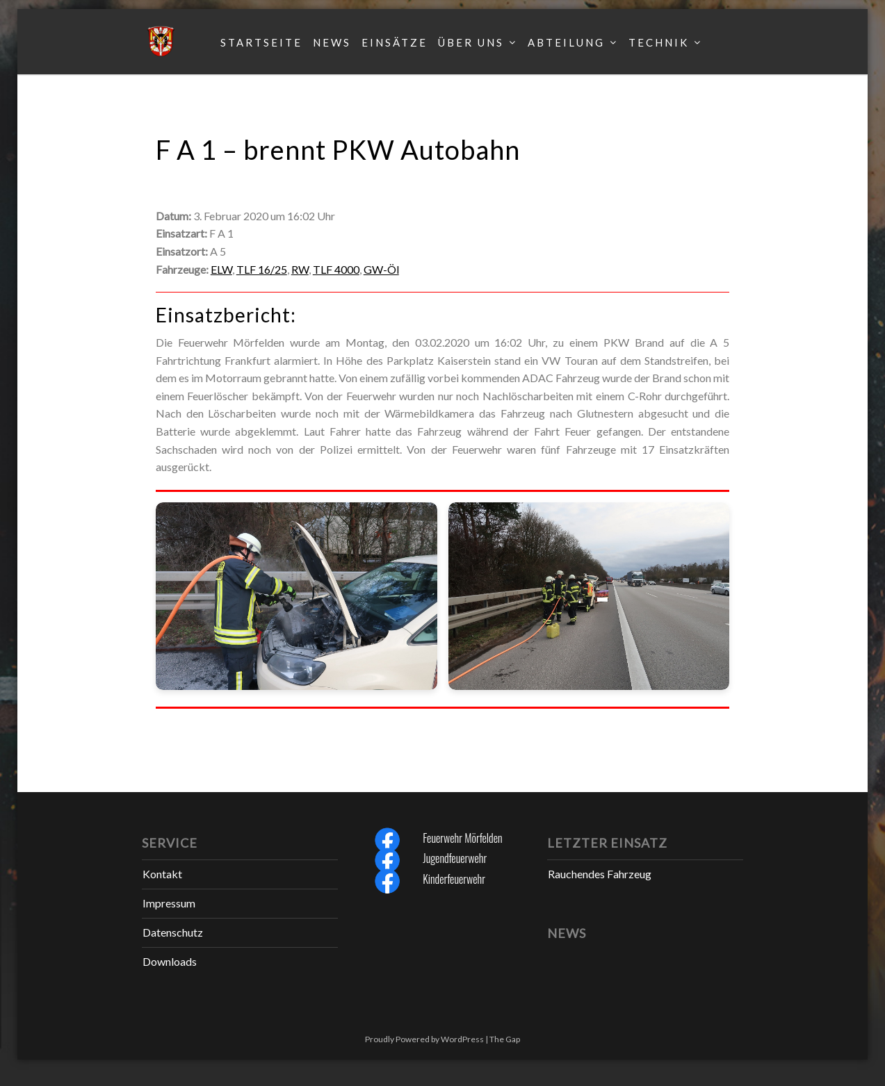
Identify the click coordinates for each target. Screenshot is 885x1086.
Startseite (261, 42)
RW (300, 269)
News (332, 42)
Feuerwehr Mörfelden (462, 838)
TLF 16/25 (261, 269)
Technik (658, 42)
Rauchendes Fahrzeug (599, 873)
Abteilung (566, 42)
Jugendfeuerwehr (455, 858)
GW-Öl (381, 269)
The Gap (504, 1039)
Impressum (169, 903)
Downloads (170, 961)
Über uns (471, 42)
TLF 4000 (336, 269)
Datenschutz (173, 932)
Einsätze (395, 42)
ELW (221, 269)
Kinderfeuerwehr (454, 879)
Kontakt (162, 873)
